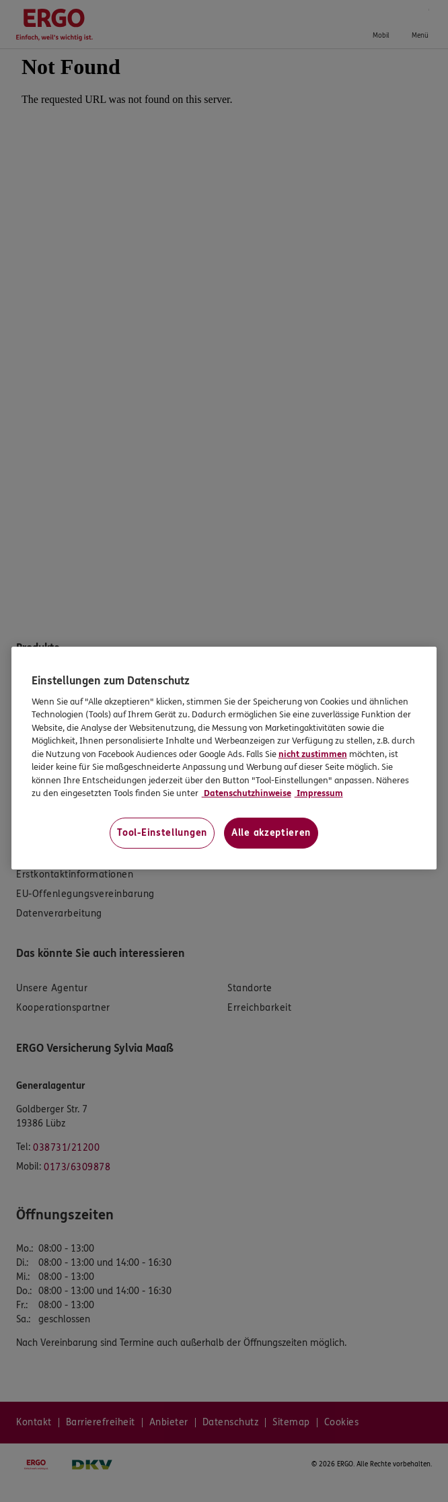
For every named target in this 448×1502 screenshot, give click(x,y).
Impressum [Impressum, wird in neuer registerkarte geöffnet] (319, 793)
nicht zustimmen (312, 754)
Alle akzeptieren (271, 832)
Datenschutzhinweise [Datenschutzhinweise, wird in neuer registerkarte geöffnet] (246, 793)
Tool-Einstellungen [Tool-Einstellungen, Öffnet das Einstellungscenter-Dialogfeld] (162, 832)
